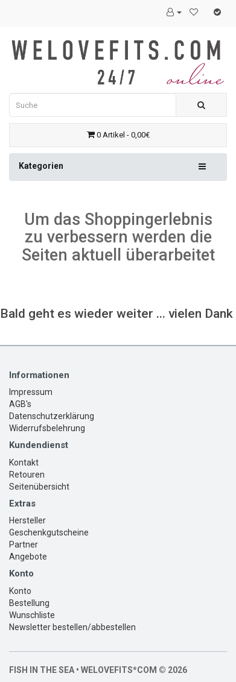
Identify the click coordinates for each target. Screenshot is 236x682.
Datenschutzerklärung (51, 416)
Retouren (27, 474)
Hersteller (27, 520)
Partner (23, 544)
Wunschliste (32, 615)
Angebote (28, 556)
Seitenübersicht (39, 486)
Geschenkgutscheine (49, 532)
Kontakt (24, 462)
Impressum (31, 392)
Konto (20, 591)
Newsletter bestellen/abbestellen (72, 627)
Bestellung (29, 603)
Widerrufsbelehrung (47, 428)
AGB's (20, 404)
